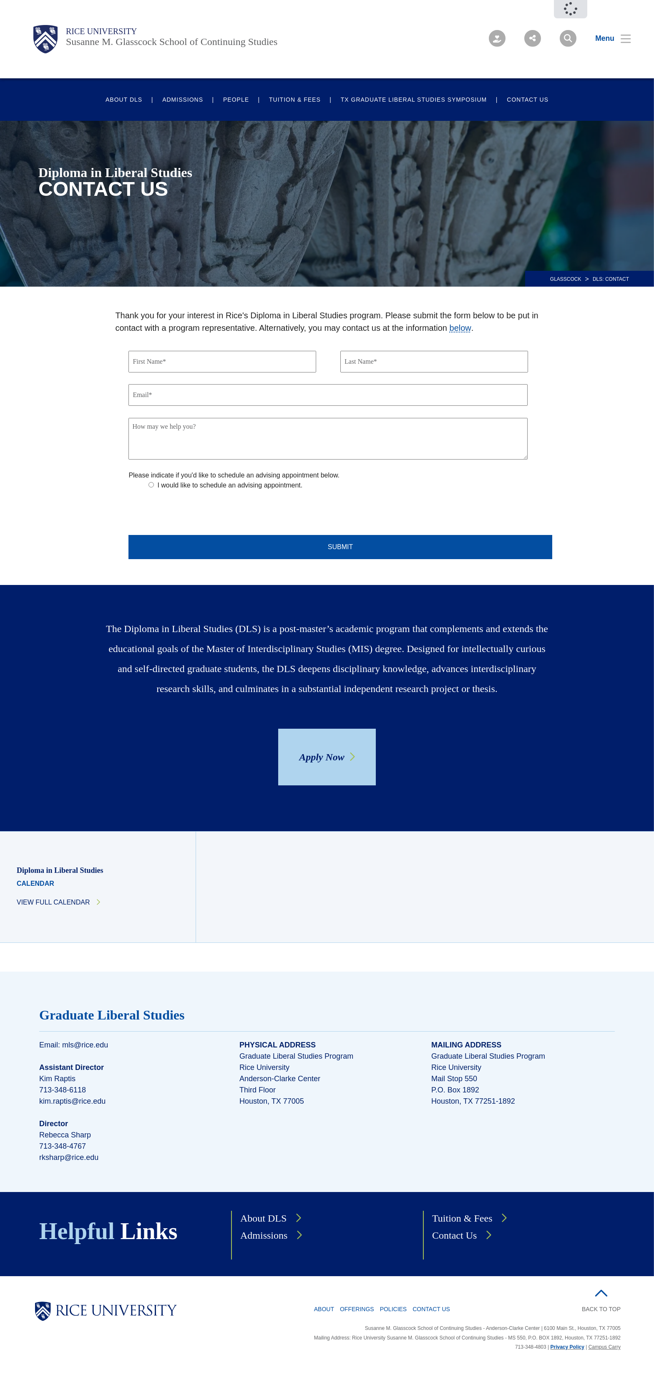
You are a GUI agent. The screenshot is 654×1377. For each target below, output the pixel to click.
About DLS (124, 99)
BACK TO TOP (601, 1309)
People (236, 99)
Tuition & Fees (295, 99)
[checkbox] (348, 493)
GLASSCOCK (565, 279)
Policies (393, 1309)
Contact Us (527, 99)
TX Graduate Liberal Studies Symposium (414, 99)
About (324, 1309)
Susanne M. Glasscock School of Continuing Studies (171, 41)
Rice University (101, 31)
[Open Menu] (608, 38)
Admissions (182, 99)
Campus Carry (605, 1347)
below (460, 327)
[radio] (246, 485)
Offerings (357, 1309)
